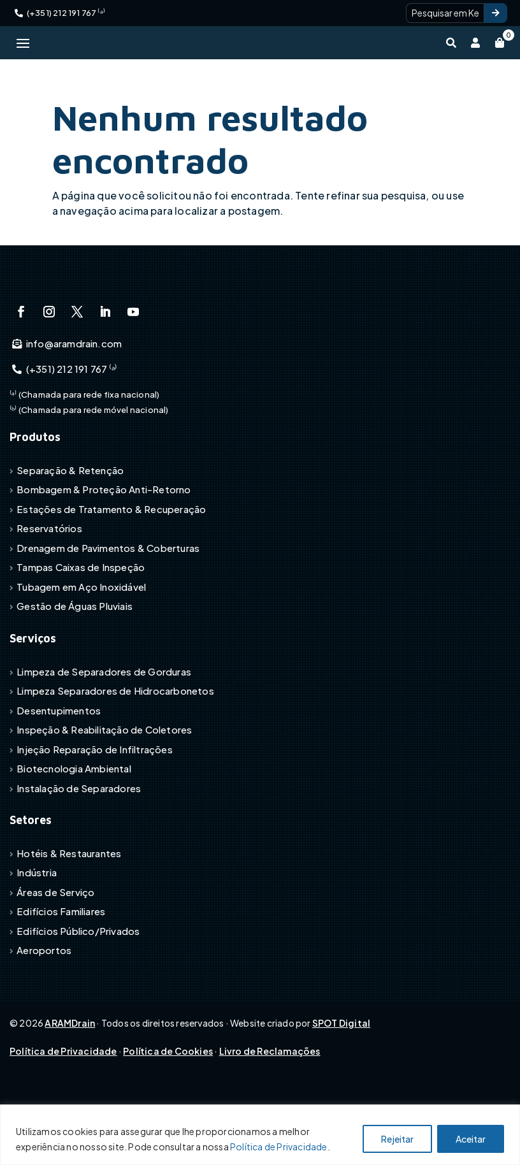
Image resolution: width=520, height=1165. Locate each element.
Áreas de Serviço (55, 952)
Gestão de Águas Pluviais (75, 667)
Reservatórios (49, 589)
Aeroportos (44, 1011)
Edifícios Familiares (61, 972)
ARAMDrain (70, 1083)
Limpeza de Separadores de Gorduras (104, 732)
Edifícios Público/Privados (78, 991)
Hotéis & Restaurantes (69, 914)
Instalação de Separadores (79, 849)
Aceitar (471, 1139)
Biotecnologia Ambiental (74, 829)
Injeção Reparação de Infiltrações (95, 810)
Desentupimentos (59, 771)
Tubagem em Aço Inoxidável (81, 647)
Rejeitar (397, 1139)
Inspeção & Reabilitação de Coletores (104, 790)
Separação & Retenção (70, 531)
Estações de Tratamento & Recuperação (111, 569)
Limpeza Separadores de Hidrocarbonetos (115, 751)
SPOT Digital (341, 1083)
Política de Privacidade (279, 1146)
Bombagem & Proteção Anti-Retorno (104, 550)
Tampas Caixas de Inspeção (81, 628)
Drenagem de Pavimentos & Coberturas (108, 608)
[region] (260, 1134)
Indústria (37, 933)
